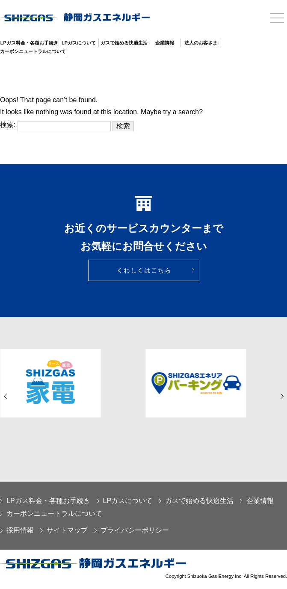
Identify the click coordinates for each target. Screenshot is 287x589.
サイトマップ (64, 530)
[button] (6, 396)
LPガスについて (79, 42)
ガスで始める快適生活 (124, 42)
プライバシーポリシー (131, 530)
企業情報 (164, 42)
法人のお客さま (200, 42)
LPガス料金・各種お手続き (29, 42)
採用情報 (17, 530)
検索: (7, 124)
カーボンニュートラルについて (33, 51)
